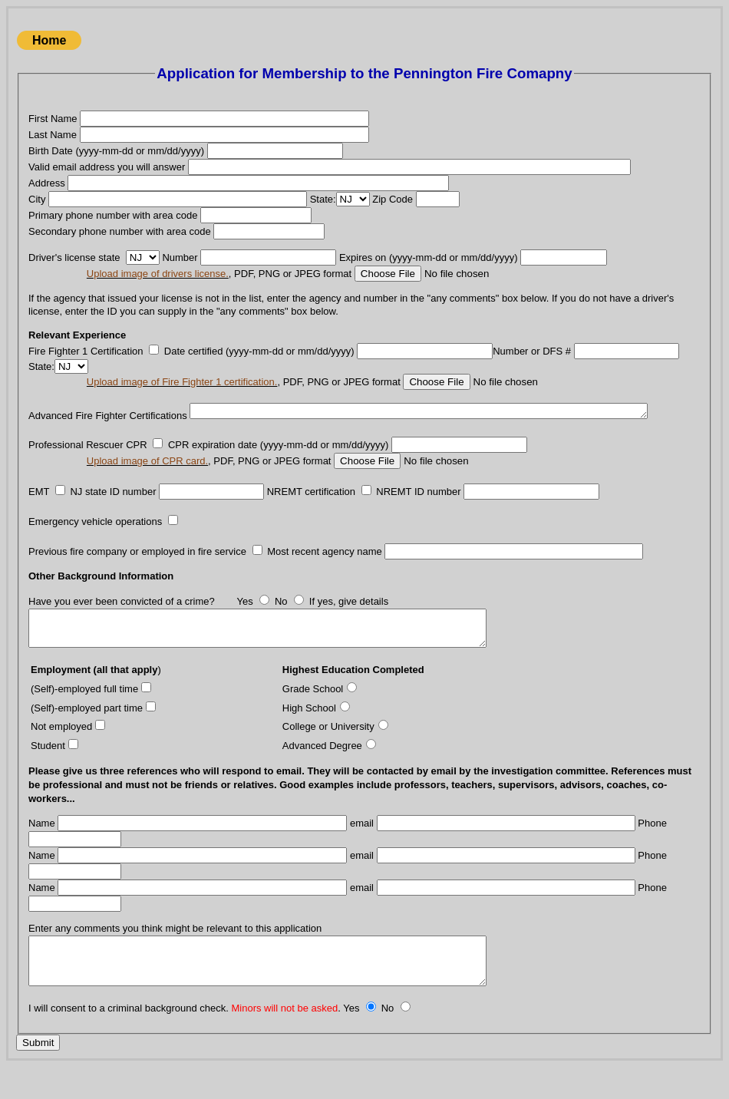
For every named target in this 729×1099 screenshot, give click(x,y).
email (362, 846)
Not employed (61, 749)
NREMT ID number (418, 507)
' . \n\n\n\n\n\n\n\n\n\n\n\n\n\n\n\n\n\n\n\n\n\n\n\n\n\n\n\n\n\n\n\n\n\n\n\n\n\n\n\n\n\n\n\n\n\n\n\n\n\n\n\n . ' (143, 257)
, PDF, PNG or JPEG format (219, 273)
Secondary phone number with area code (119, 231)
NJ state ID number (113, 507)
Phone (652, 846)
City (36, 199)
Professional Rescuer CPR (87, 461)
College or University (328, 749)
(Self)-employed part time (87, 730)
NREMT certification (311, 507)
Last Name (52, 134)
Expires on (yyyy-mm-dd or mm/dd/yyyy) (429, 257)
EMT (38, 507)
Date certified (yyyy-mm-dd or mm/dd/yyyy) (259, 351)
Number (179, 257)
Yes (244, 617)
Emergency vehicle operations (95, 537)
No (281, 617)
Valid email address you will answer (106, 167)
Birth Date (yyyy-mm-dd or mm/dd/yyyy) (116, 151)
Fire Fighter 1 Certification (85, 351)
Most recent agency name (324, 567)
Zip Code (392, 199)
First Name (53, 118)
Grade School (313, 712)
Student (48, 768)
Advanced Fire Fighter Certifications (107, 409)
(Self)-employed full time (84, 712)
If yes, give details (348, 617)
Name (41, 846)
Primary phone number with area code (112, 215)
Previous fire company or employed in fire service (137, 567)
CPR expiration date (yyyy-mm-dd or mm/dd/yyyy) (278, 461)
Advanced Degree (322, 768)
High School (309, 730)
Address (46, 183)
